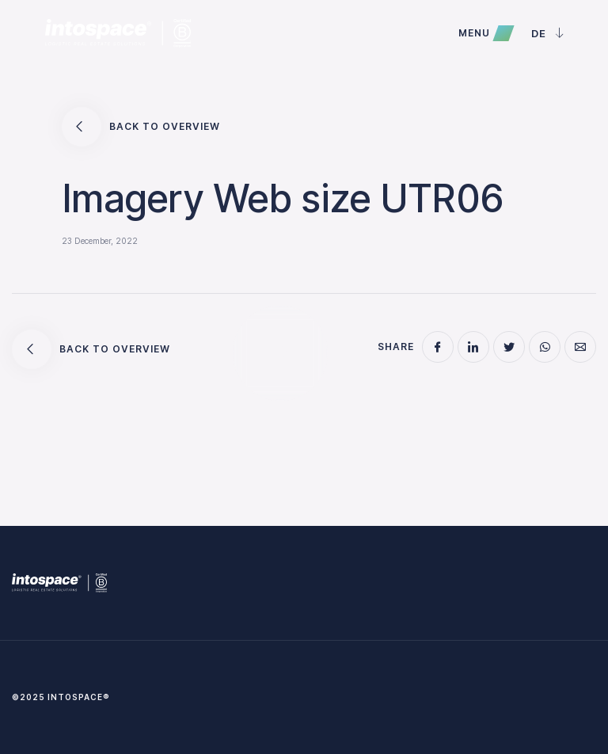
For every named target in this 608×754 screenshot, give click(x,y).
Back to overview (141, 127)
